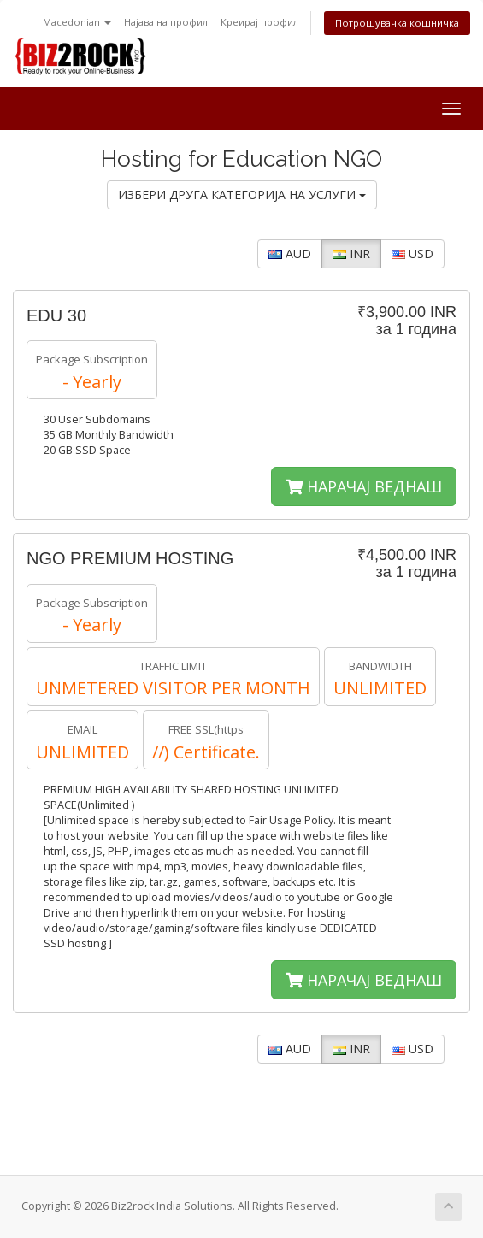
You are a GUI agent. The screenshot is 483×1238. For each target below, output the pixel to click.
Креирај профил (259, 21)
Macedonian (77, 21)
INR (351, 253)
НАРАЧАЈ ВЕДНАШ (364, 486)
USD (412, 253)
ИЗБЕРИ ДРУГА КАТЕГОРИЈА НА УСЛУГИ (242, 194)
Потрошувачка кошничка (397, 22)
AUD (289, 253)
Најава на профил (166, 21)
